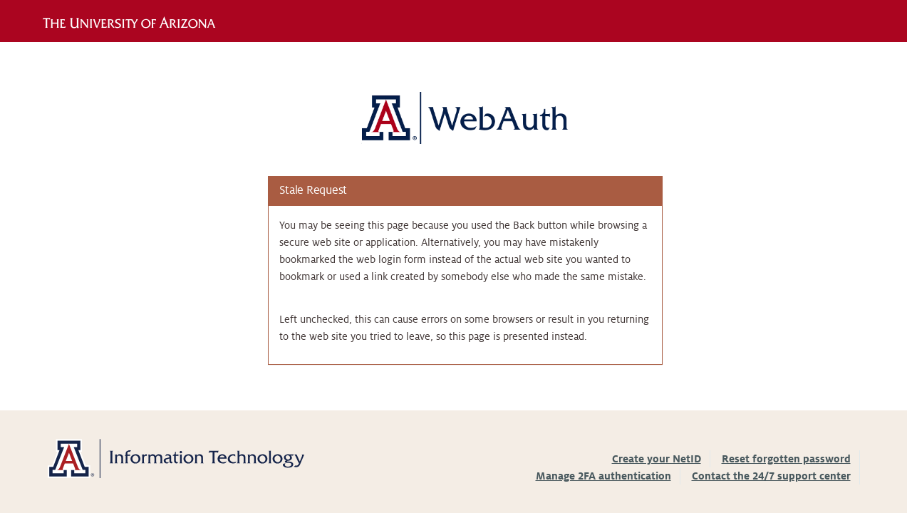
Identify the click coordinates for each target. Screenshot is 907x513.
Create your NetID (656, 459)
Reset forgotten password (786, 459)
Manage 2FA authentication (603, 476)
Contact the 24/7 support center (771, 476)
